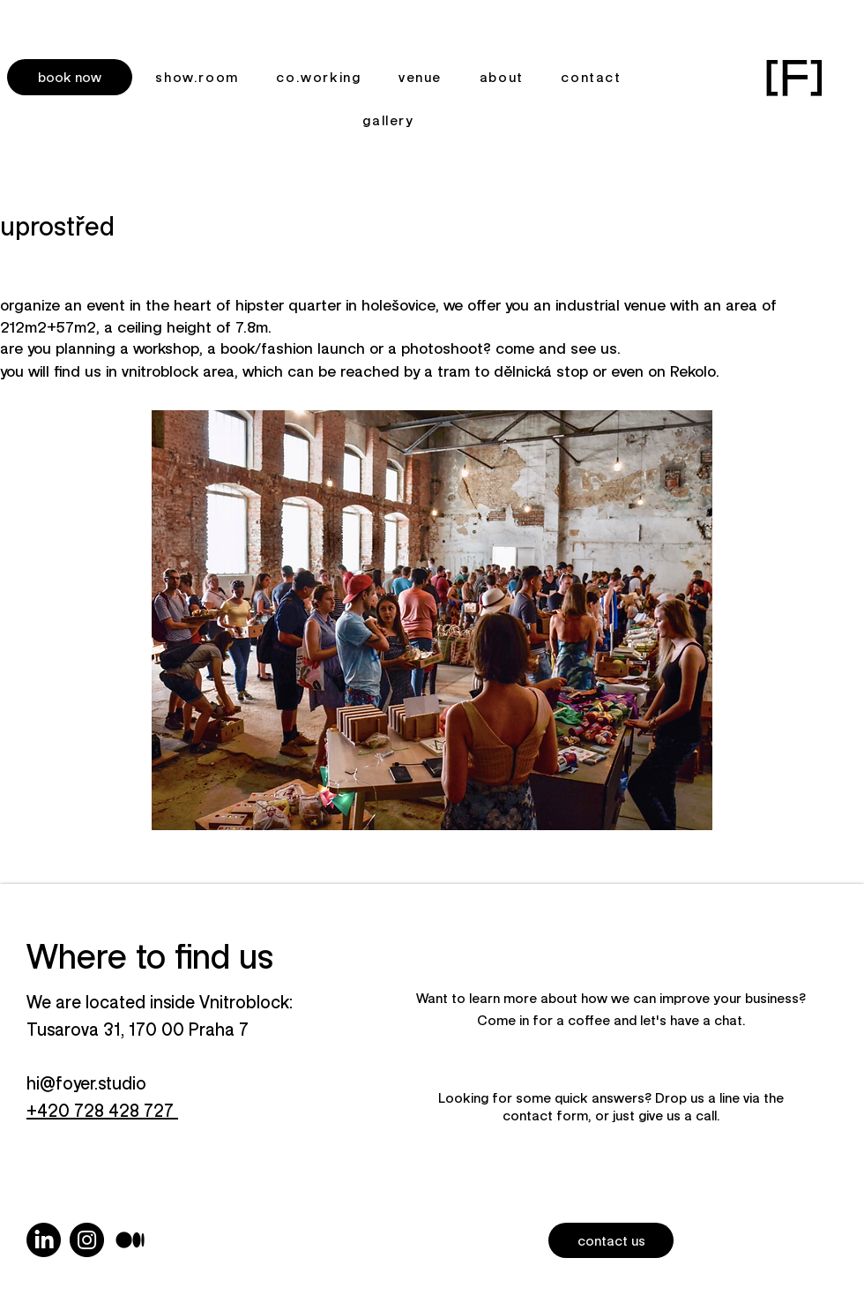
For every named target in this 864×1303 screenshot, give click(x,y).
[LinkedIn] (43, 1240)
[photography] (130, 1240)
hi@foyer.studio (86, 1082)
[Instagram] (87, 1240)
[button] (69, 77)
